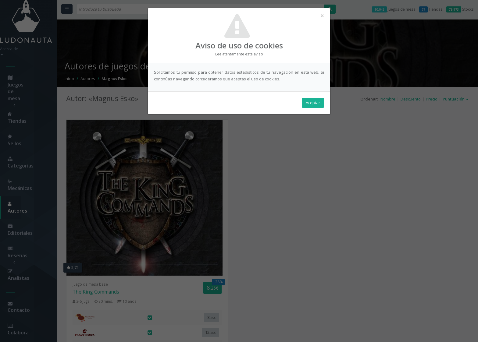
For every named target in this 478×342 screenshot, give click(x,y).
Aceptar (313, 104)
